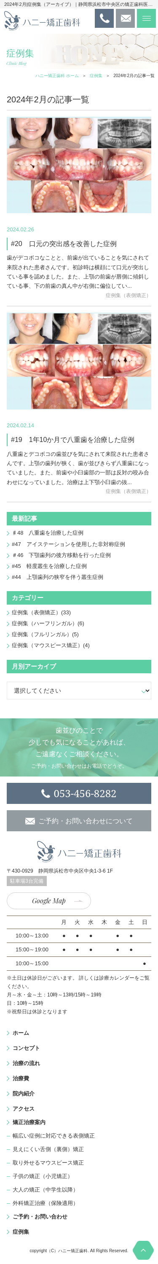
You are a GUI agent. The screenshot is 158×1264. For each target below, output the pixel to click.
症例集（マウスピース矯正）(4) (51, 645)
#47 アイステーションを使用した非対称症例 (68, 544)
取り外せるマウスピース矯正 (48, 1163)
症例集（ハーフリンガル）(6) (48, 623)
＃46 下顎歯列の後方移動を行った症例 (61, 555)
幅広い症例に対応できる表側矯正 (54, 1136)
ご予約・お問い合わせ (40, 1216)
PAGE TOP (143, 1250)
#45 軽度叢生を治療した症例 (49, 566)
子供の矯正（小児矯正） (43, 1176)
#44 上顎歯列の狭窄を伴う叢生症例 (57, 577)
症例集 (96, 75)
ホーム (21, 1033)
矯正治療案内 (29, 1122)
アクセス (24, 1109)
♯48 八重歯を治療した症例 (47, 533)
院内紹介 (24, 1093)
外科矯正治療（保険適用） (45, 1203)
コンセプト (26, 1048)
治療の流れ (26, 1063)
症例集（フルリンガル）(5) (45, 634)
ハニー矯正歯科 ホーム (57, 75)
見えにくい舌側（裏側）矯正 (48, 1149)
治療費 (21, 1078)
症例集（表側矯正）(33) (41, 612)
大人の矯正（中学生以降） (45, 1189)
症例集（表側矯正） (128, 295)
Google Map (49, 900)
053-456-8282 (85, 793)
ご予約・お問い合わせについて (85, 820)
